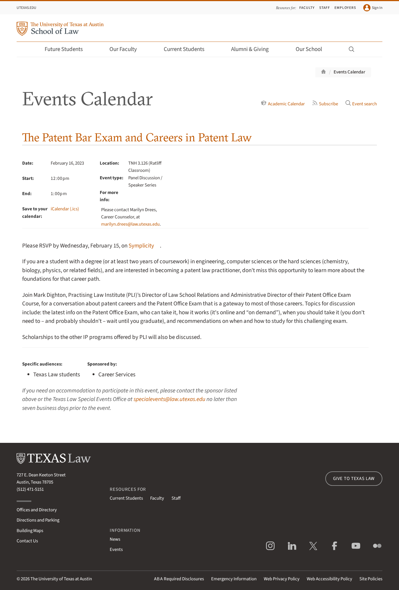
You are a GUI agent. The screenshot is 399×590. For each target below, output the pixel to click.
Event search (361, 104)
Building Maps (30, 530)
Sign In (372, 7)
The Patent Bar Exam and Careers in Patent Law (137, 137)
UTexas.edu (26, 7)
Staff (324, 7)
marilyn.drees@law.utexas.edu (130, 224)
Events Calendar (349, 72)
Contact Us (27, 541)
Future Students (67, 49)
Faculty (307, 7)
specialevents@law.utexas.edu (169, 399)
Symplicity (141, 246)
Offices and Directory (37, 510)
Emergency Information (234, 579)
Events (116, 549)
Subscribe (325, 104)
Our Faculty (126, 49)
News (115, 539)
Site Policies (370, 579)
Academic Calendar (283, 104)
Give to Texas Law (354, 478)
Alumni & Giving (253, 49)
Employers (345, 7)
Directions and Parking (38, 520)
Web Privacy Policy (282, 579)
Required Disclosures (179, 579)
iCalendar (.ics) (65, 209)
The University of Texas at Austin (61, 579)
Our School (312, 49)
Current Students (188, 49)
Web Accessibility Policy (329, 579)
